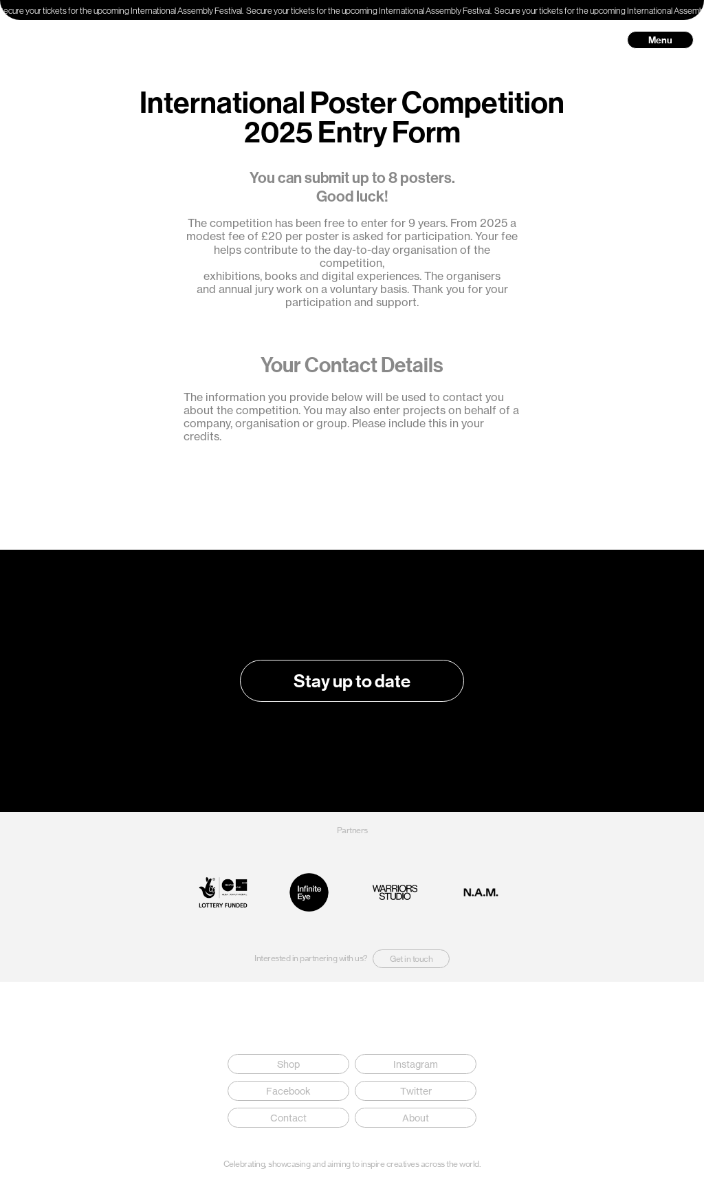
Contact (288, 1118)
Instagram (415, 1064)
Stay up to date (352, 681)
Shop (288, 1064)
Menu (660, 39)
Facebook (288, 1091)
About (415, 1118)
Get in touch (411, 959)
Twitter (416, 1091)
